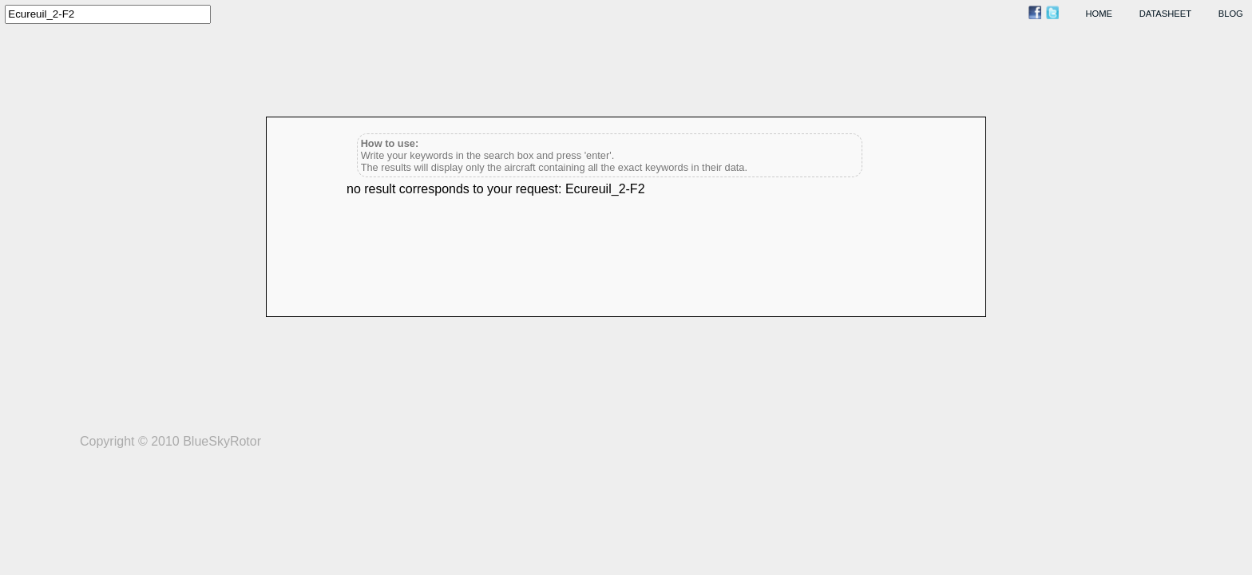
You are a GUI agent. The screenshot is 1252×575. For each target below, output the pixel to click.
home (1099, 13)
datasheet (1165, 13)
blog (1230, 13)
